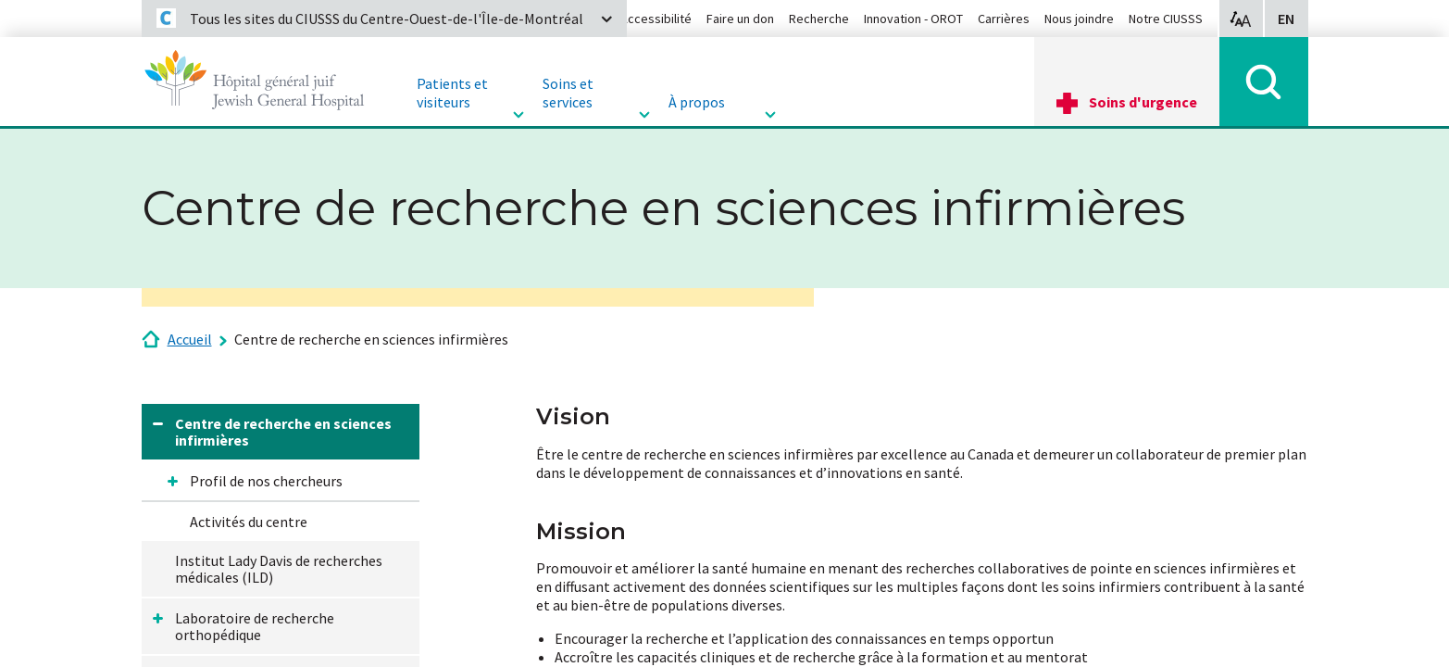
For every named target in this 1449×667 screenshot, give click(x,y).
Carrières (1004, 18)
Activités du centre (248, 521)
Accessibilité (656, 18)
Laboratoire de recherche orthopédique (254, 626)
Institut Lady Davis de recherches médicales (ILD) (278, 568)
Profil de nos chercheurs (266, 481)
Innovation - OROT (913, 18)
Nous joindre (1079, 18)
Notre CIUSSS (1166, 18)
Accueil (190, 339)
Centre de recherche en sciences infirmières (371, 339)
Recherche (819, 18)
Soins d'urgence (1143, 102)
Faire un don (740, 18)
